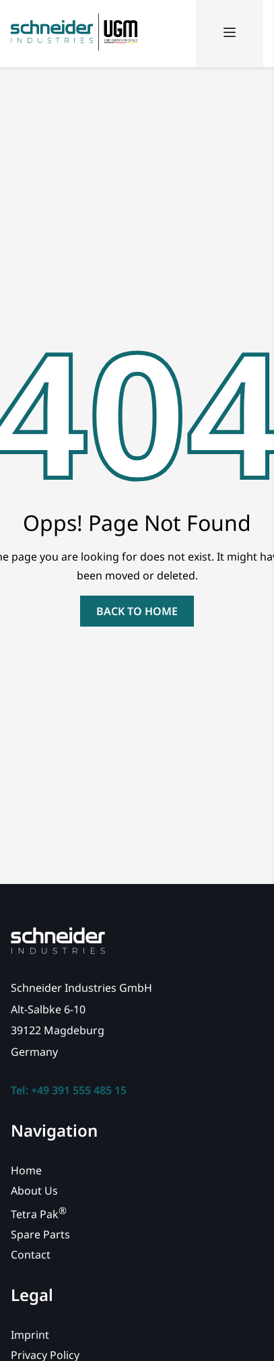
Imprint (30, 1334)
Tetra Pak (39, 1214)
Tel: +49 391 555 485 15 (69, 1090)
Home (26, 1170)
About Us (34, 1190)
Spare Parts (40, 1234)
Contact (30, 1254)
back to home (137, 611)
